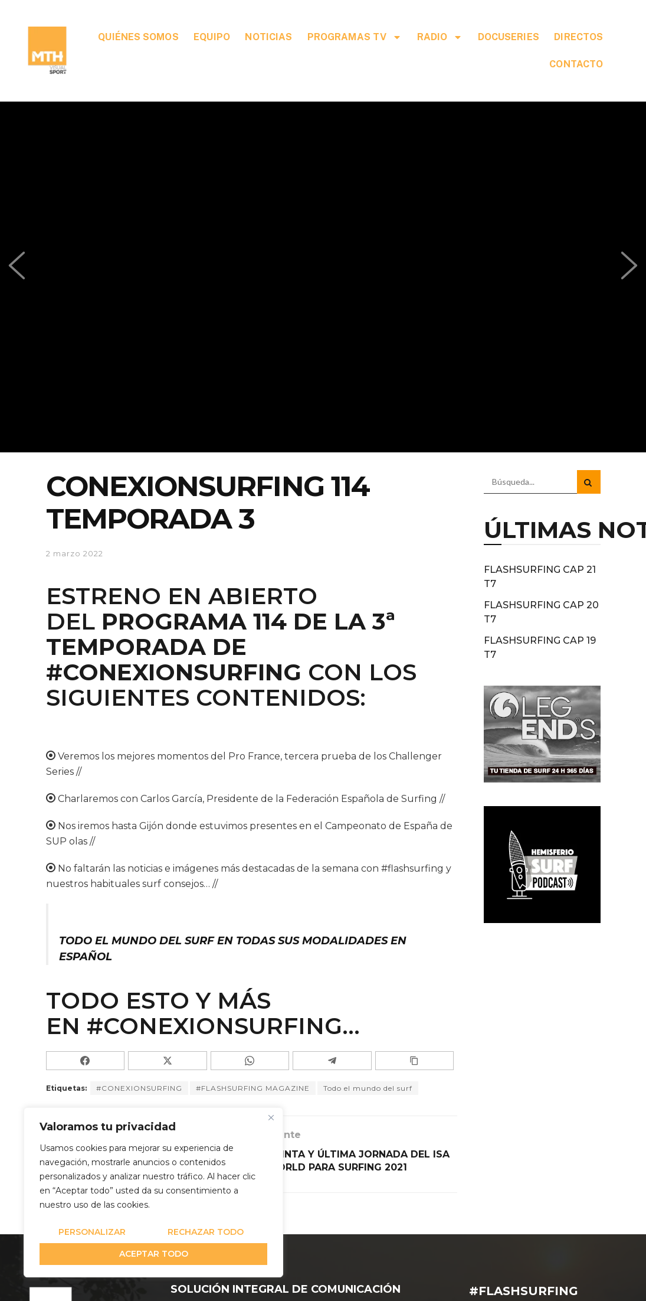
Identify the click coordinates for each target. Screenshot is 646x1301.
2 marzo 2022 (74, 553)
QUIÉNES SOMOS (138, 37)
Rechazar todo (206, 1232)
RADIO (440, 37)
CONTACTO (576, 64)
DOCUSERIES (508, 37)
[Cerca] (271, 1117)
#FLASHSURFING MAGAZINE (253, 1088)
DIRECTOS (578, 37)
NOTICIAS (268, 37)
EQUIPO (212, 37)
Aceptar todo (153, 1253)
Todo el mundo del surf (367, 1088)
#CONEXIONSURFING (173, 672)
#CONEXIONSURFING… (223, 1026)
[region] (153, 1192)
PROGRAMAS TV (354, 37)
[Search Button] (589, 482)
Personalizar (92, 1232)
